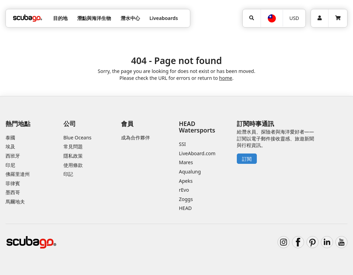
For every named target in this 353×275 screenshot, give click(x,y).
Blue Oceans (77, 137)
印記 (68, 174)
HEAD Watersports (197, 126)
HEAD (185, 208)
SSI (182, 144)
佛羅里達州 (18, 174)
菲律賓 (13, 183)
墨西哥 (13, 192)
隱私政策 (73, 155)
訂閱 (247, 159)
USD (294, 18)
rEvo (184, 190)
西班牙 (13, 155)
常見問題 (73, 146)
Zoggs (186, 199)
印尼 (10, 165)
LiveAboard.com (197, 153)
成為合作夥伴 (135, 137)
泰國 (10, 137)
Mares (186, 162)
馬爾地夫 (15, 201)
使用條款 (73, 165)
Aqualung (190, 171)
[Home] (27, 18)
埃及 (10, 146)
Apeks (186, 181)
